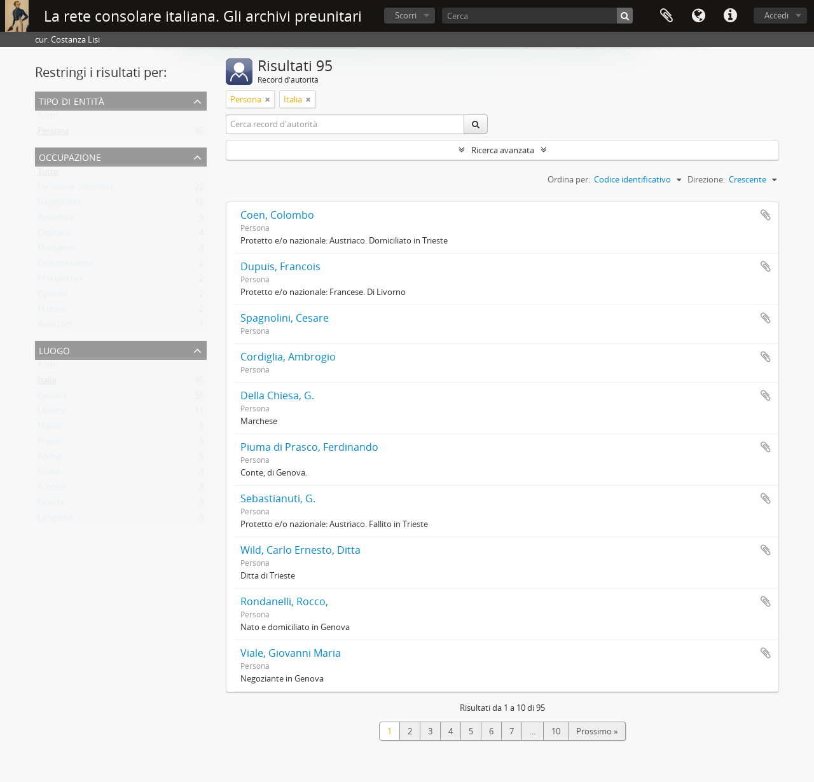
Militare (52, 311)
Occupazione (70, 156)
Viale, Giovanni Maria (290, 653)
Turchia (52, 489)
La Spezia (55, 520)
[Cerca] (537, 16)
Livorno (52, 413)
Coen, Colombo (277, 215)
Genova (52, 398)
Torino (50, 459)
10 (555, 731)
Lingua (698, 16)
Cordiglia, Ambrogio (288, 357)
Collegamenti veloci (730, 16)
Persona (53, 133)
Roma (49, 474)
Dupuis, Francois (280, 266)
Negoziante (59, 204)
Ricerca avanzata (502, 150)
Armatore (56, 220)
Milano (51, 428)
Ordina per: (569, 179)
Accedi (776, 15)
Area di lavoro (666, 16)
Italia (47, 382)
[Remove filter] (267, 99)
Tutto (48, 118)
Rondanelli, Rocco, (284, 601)
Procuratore (60, 281)
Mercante (56, 250)
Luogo (54, 349)
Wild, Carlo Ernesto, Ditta (300, 550)
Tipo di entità (71, 100)
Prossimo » (596, 731)
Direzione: (706, 179)
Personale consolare (76, 189)
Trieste (50, 443)
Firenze (51, 505)
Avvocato (55, 327)
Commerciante (65, 265)
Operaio (53, 296)
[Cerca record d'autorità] (345, 124)
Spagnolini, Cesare (284, 318)
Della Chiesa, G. (277, 395)
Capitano (55, 235)
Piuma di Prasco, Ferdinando (309, 447)
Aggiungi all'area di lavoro (765, 215)
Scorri (406, 15)
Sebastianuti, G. (277, 498)
